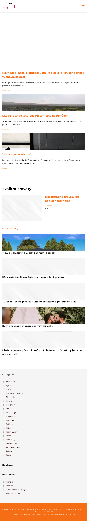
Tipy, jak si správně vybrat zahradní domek (28, 252)
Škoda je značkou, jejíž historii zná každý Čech (35, 115)
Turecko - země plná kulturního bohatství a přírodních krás (39, 301)
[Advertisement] (43, 29)
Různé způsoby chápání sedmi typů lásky (27, 326)
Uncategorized (6, 91)
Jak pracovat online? (16, 154)
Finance (4, 168)
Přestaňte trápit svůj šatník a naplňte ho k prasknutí (34, 277)
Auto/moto (5, 129)
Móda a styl (48, 205)
